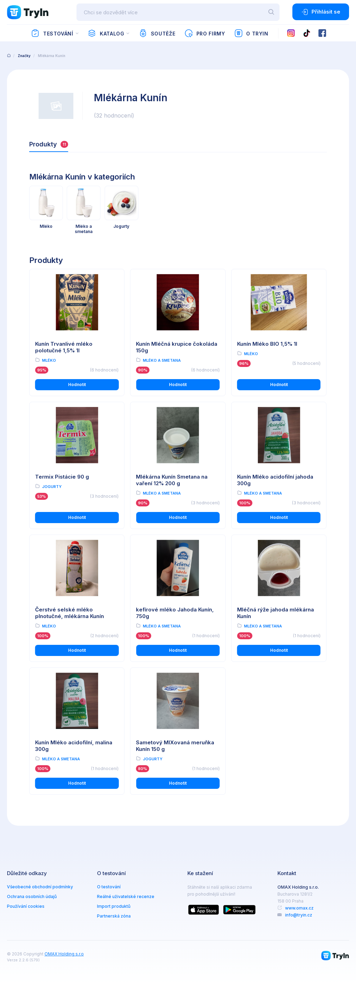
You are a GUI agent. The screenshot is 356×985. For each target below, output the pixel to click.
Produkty (48, 144)
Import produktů (113, 906)
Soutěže (157, 33)
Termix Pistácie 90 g (62, 476)
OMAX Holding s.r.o (64, 953)
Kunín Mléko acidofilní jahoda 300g (275, 480)
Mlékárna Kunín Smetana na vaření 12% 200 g (172, 480)
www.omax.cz (299, 908)
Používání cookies (25, 906)
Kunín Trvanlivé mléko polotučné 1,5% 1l (63, 347)
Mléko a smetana (162, 360)
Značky (24, 56)
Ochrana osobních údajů (32, 896)
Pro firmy (204, 33)
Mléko (49, 360)
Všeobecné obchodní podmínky (40, 886)
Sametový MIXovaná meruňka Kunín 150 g (175, 745)
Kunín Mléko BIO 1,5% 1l (267, 344)
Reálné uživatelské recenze (125, 896)
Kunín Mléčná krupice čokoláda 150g (176, 347)
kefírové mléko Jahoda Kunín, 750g (175, 612)
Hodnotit (77, 384)
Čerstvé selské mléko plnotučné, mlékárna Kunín (69, 612)
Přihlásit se (320, 11)
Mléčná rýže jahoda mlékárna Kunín (275, 612)
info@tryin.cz (298, 915)
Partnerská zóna (114, 916)
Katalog (106, 33)
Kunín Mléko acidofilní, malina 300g (73, 745)
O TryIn (251, 33)
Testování (52, 33)
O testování (109, 886)
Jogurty (52, 486)
